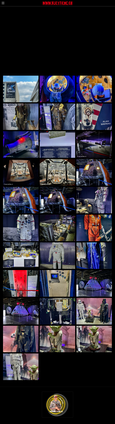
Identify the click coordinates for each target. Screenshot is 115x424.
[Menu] (3, 3)
